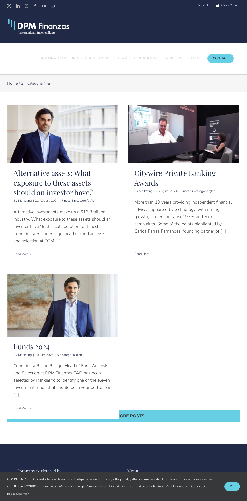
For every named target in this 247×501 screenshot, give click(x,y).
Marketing (25, 201)
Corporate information (148, 463)
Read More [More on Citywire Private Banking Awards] (139, 245)
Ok (232, 486)
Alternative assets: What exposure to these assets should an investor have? (53, 182)
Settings (23, 494)
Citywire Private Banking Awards (173, 178)
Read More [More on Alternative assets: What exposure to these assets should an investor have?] (21, 254)
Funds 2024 (40, 337)
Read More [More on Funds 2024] (29, 399)
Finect (66, 201)
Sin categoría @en (83, 201)
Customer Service (145, 452)
